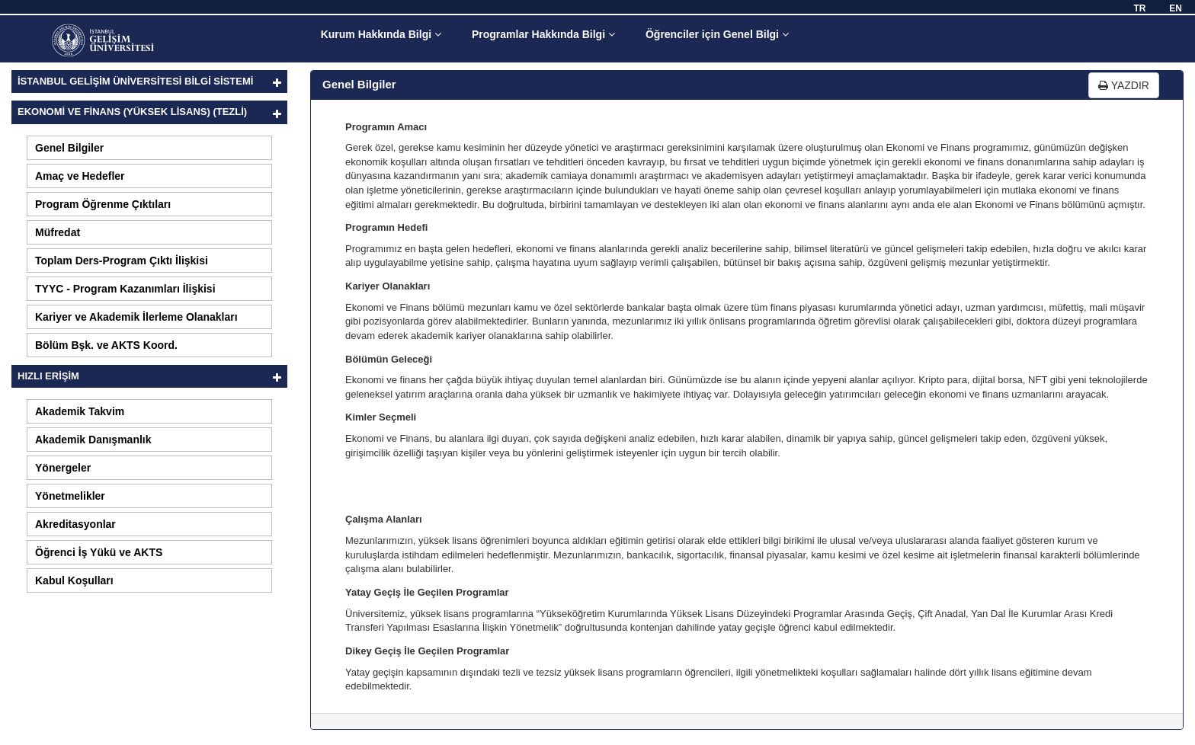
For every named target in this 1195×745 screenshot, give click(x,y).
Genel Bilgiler (69, 148)
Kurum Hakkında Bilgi (381, 34)
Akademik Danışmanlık (93, 439)
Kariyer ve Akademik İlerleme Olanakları (136, 317)
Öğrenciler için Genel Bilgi (717, 34)
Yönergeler (63, 468)
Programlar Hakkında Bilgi (543, 34)
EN (1175, 8)
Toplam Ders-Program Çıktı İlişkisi (121, 260)
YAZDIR (1123, 85)
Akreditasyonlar (75, 524)
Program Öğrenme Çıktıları (103, 204)
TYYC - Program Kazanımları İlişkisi (125, 289)
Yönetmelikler (70, 496)
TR (1139, 8)
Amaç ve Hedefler (80, 176)
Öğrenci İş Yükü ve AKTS (98, 552)
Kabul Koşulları (74, 580)
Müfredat (57, 232)
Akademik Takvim (79, 411)
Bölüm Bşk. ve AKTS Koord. (106, 345)
